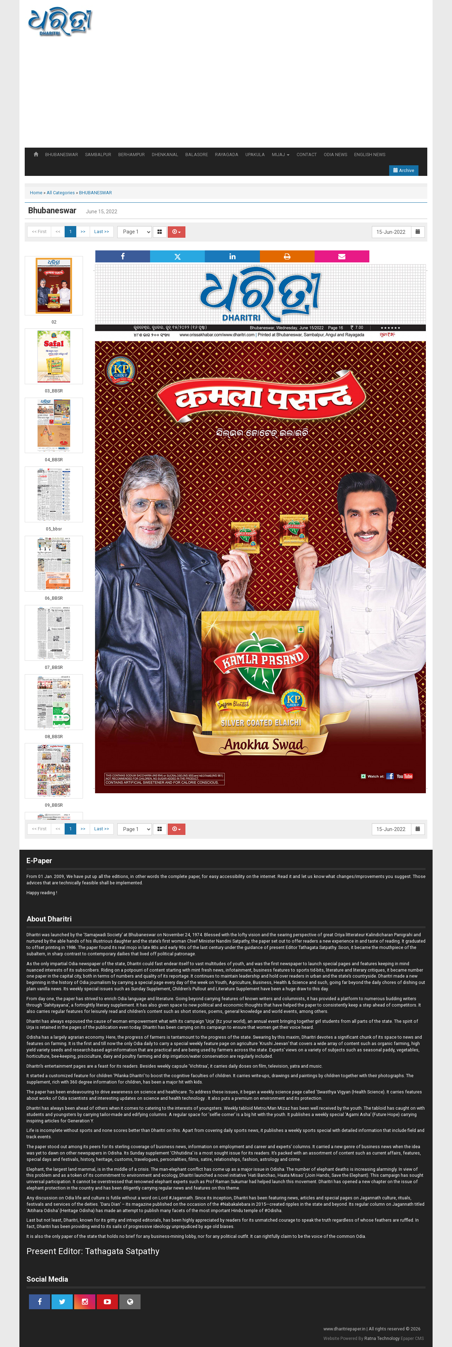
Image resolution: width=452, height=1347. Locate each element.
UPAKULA (255, 154)
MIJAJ (281, 154)
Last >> (101, 231)
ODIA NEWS (335, 154)
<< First (39, 231)
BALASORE (196, 154)
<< (57, 231)
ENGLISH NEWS (369, 154)
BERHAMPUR (131, 154)
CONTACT (307, 154)
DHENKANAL (165, 154)
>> (83, 231)
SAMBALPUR (98, 154)
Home (36, 192)
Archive (403, 170)
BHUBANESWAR (61, 154)
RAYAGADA (226, 154)
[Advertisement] (226, 94)
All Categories (61, 192)
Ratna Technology (382, 1338)
